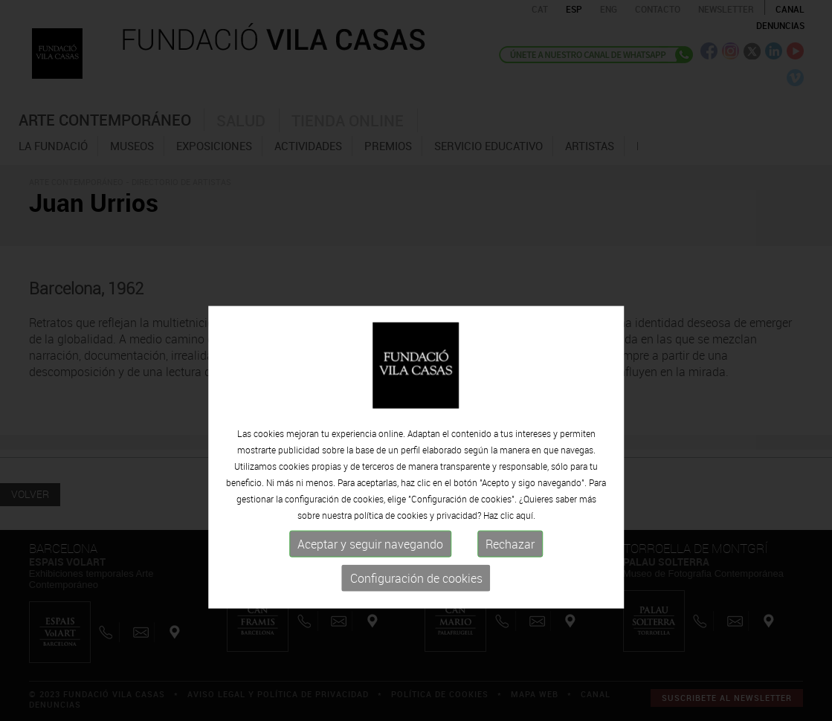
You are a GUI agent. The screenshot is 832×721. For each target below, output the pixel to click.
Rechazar (510, 581)
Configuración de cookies (416, 615)
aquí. (525, 552)
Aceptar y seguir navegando (370, 581)
